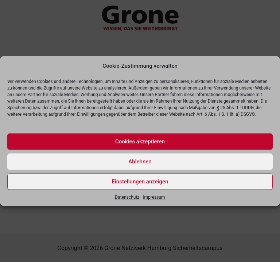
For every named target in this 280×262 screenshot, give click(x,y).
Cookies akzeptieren (140, 141)
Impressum (154, 196)
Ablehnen (139, 161)
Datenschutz (127, 196)
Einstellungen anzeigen (140, 181)
